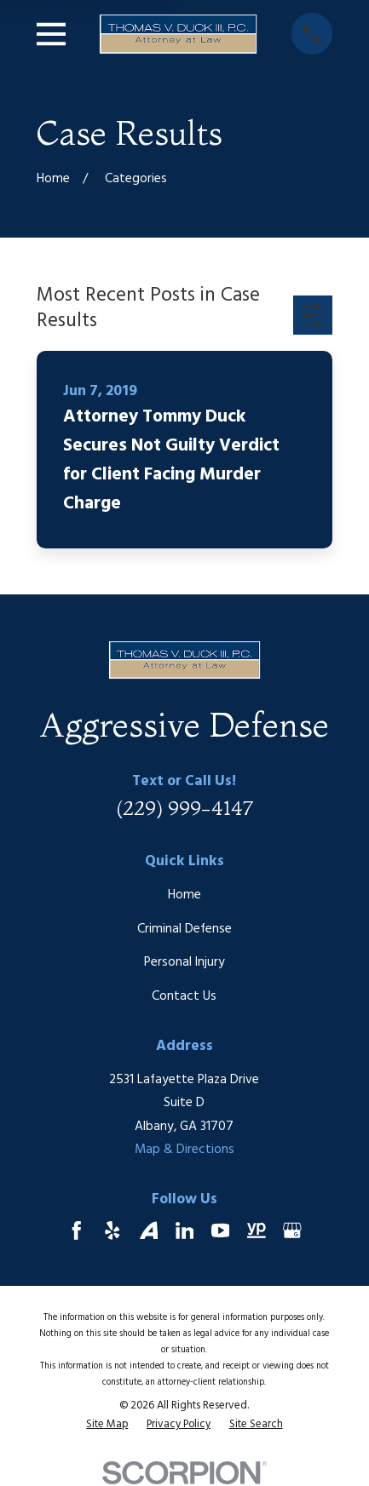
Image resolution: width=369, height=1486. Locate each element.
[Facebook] (76, 1230)
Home (184, 895)
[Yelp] (112, 1230)
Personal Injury (184, 962)
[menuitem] (107, 1425)
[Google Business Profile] (292, 1230)
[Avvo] (149, 1230)
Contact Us (184, 996)
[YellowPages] (256, 1230)
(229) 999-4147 (184, 807)
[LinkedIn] (185, 1230)
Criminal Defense (184, 929)
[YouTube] (220, 1230)
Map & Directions (184, 1149)
